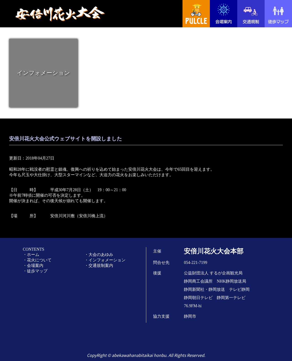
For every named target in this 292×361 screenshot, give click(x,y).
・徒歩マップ (35, 271)
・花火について (37, 260)
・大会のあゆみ (98, 254)
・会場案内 (33, 265)
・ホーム (31, 254)
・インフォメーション (104, 260)
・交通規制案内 (98, 265)
